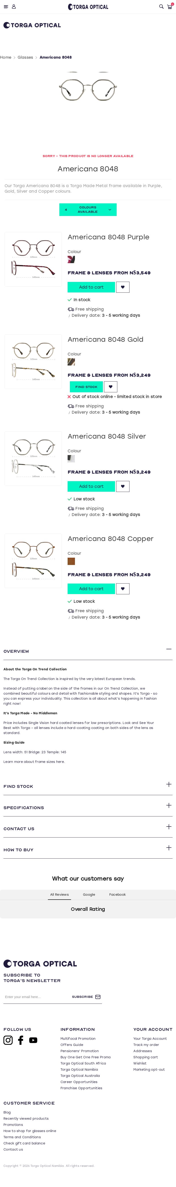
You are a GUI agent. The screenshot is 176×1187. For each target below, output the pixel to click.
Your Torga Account (150, 1050)
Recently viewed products (26, 1130)
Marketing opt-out (149, 1081)
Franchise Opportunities (81, 1099)
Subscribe (82, 1008)
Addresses (142, 1062)
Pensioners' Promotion (79, 1062)
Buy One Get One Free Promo (85, 1068)
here (60, 764)
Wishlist (139, 1075)
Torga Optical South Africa (83, 1075)
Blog (7, 1124)
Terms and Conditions (22, 1148)
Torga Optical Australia (80, 1087)
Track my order (146, 1056)
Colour (74, 251)
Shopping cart (145, 1068)
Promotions (13, 1136)
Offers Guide (71, 1056)
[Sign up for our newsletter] (37, 1008)
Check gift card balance (24, 1155)
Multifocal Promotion (78, 1050)
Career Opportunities (79, 1093)
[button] (3, 934)
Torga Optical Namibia (79, 1081)
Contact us (13, 1161)
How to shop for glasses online (29, 1142)
